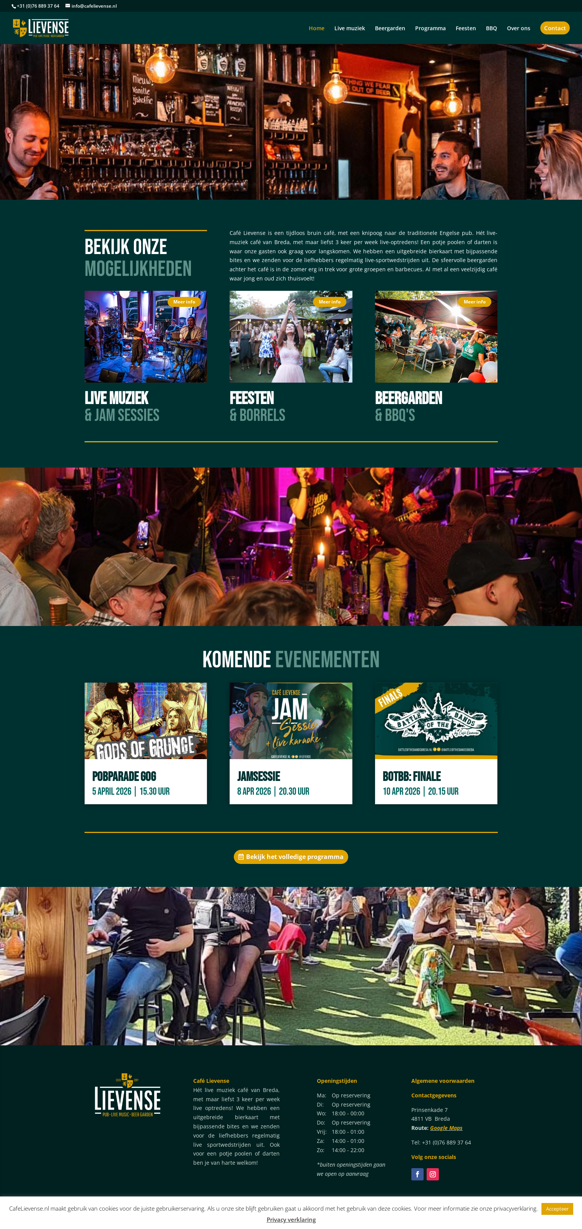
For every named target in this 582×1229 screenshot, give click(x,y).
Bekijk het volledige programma (295, 856)
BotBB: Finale (411, 777)
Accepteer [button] (557, 1208)
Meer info (184, 301)
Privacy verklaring (291, 1219)
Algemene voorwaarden (442, 1080)
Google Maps (446, 1127)
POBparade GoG (124, 777)
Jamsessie (258, 777)
